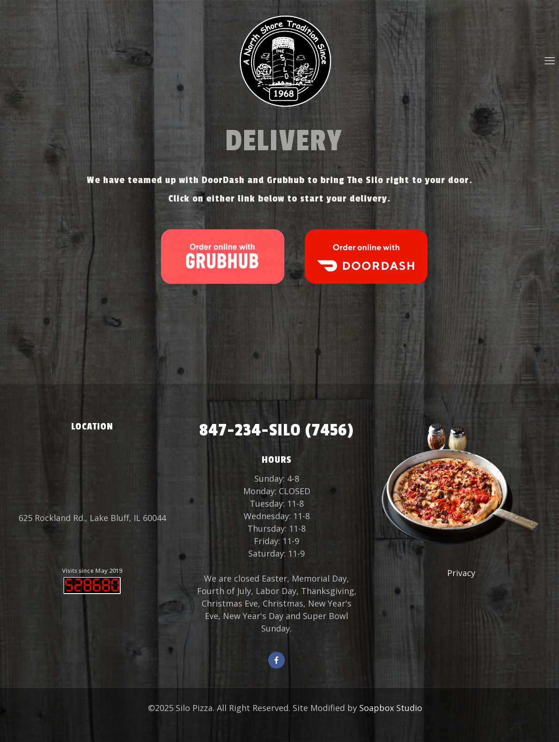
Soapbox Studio (390, 707)
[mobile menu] (550, 60)
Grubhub (286, 180)
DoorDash (223, 180)
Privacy (461, 572)
